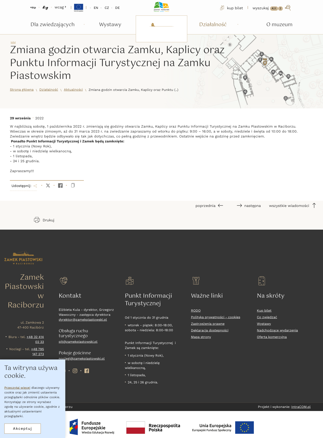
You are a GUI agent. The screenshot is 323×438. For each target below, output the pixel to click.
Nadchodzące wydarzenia (277, 330)
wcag (60, 7)
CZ (107, 8)
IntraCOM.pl (301, 407)
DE (117, 8)
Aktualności (73, 90)
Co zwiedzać (267, 317)
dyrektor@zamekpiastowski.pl (83, 320)
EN (96, 8)
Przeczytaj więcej (17, 388)
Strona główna (22, 90)
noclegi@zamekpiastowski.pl (82, 358)
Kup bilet (264, 310)
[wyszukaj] (272, 8)
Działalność (48, 90)
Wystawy (264, 324)
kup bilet (231, 8)
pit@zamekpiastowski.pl (78, 342)
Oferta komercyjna (272, 337)
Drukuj (44, 220)
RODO (196, 310)
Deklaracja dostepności (209, 330)
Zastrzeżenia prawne (208, 324)
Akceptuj (22, 428)
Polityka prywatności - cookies (215, 317)
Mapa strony (201, 337)
